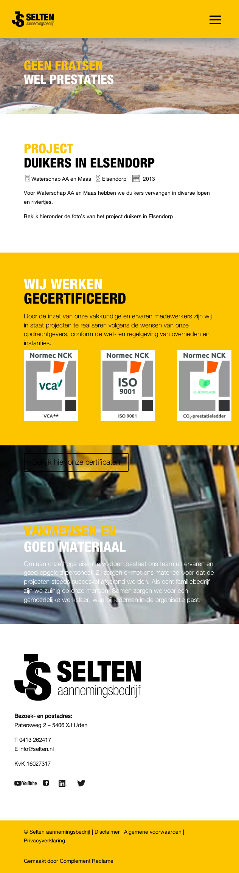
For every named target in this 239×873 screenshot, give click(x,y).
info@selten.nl (36, 749)
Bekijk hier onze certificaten (76, 462)
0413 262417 (35, 740)
